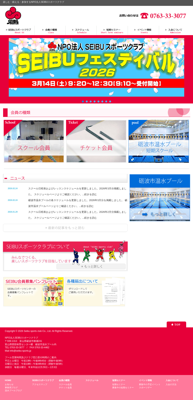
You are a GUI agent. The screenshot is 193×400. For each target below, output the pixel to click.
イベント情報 (143, 30)
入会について (174, 30)
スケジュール (80, 30)
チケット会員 (65, 387)
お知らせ (9, 384)
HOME (8, 380)
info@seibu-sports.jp (20, 350)
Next (179, 67)
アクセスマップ (39, 384)
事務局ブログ (11, 387)
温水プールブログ (13, 390)
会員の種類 (49, 30)
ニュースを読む (65, 228)
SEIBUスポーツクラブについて (18, 30)
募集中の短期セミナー (123, 387)
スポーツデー (145, 387)
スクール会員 (65, 384)
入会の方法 (171, 384)
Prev (14, 67)
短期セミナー (112, 30)
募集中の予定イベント (149, 384)
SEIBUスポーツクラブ (43, 380)
